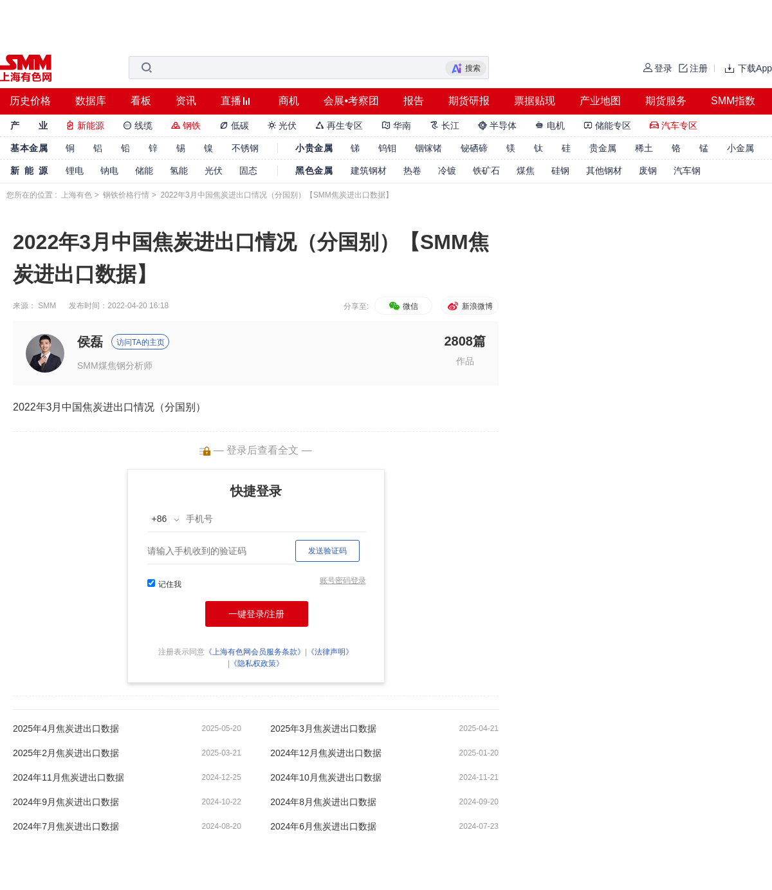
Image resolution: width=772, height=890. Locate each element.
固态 (248, 170)
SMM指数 (733, 100)
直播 (231, 100)
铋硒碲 (474, 148)
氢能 (179, 170)
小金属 (740, 148)
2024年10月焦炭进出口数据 (325, 777)
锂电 (75, 170)
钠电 (109, 170)
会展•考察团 (351, 100)
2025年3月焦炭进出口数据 (323, 728)
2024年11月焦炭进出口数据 (68, 777)
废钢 (648, 170)
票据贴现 (534, 100)
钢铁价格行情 (126, 194)
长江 (444, 125)
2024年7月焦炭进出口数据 (66, 826)
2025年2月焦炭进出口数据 (66, 753)
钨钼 (387, 148)
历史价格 (30, 100)
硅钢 (560, 170)
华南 (396, 125)
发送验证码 (327, 550)
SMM (47, 305)
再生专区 (339, 125)
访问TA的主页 (140, 342)
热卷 (412, 170)
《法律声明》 (330, 651)
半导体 (497, 125)
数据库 (90, 100)
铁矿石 (486, 170)
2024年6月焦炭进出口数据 (323, 826)
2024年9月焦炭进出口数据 (66, 802)
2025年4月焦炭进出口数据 (66, 728)
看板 (141, 100)
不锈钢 (245, 148)
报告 (413, 100)
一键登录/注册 (256, 614)
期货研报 (469, 100)
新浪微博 (469, 306)
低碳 (234, 125)
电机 (550, 125)
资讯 (186, 100)
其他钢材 (604, 170)
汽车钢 (687, 170)
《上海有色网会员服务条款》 (255, 651)
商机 (289, 100)
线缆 (137, 125)
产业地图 (600, 100)
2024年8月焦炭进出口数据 (323, 802)
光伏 (282, 125)
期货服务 (665, 100)
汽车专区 (673, 125)
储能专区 (607, 125)
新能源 (85, 125)
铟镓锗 (428, 148)
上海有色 (76, 194)
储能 (144, 170)
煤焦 (526, 170)
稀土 (644, 148)
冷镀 (447, 170)
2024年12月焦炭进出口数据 (325, 753)
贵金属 (602, 148)
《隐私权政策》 (257, 663)
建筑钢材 (369, 170)
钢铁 (186, 125)
